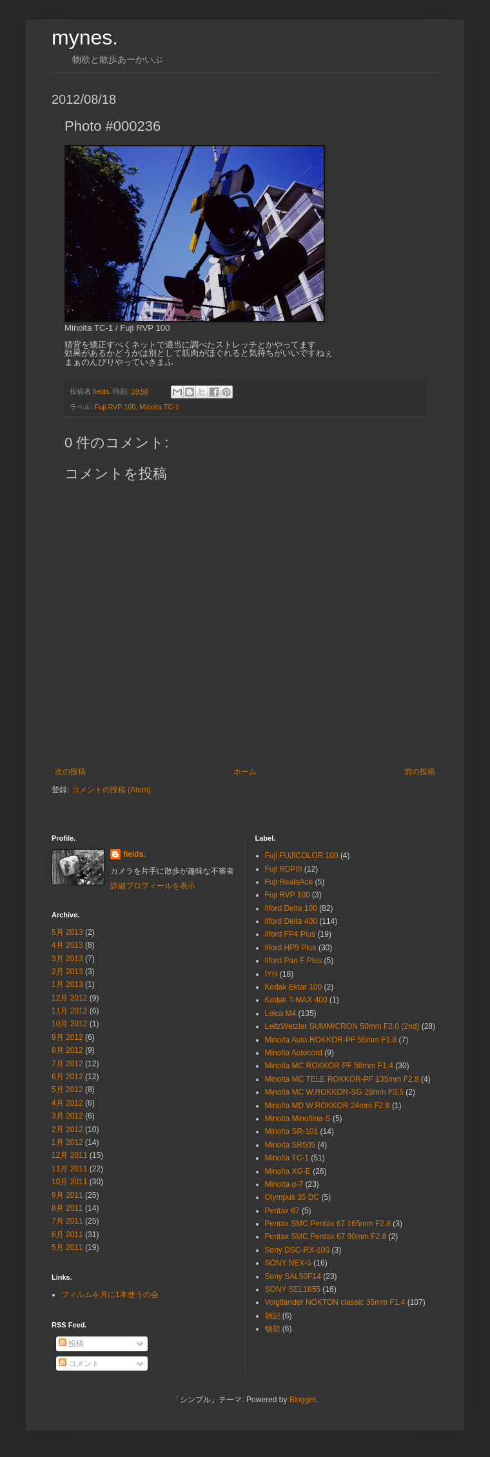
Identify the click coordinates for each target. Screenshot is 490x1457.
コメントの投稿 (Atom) (111, 789)
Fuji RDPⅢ (283, 869)
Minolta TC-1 (159, 407)
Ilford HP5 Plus (291, 947)
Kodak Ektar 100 (293, 987)
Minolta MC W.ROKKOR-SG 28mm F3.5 (334, 1092)
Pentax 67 (282, 1210)
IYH (271, 974)
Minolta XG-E (288, 1171)
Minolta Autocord (293, 1052)
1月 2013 (67, 984)
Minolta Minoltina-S (298, 1118)
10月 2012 (69, 1023)
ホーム (245, 771)
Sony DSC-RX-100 (297, 1250)
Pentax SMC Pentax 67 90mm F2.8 (326, 1236)
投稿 (71, 1343)
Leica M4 (281, 1013)
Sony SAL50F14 (293, 1276)
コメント (79, 1363)
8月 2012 (67, 1050)
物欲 (272, 1328)
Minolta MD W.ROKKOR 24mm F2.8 (327, 1105)
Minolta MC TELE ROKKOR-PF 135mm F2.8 (342, 1079)
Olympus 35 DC (292, 1197)
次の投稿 (70, 771)
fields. (134, 854)
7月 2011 (67, 1221)
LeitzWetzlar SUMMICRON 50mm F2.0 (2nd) (342, 1026)
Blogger (302, 1399)
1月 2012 (67, 1142)
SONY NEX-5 (288, 1262)
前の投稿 (419, 771)
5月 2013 (67, 932)
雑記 (272, 1315)
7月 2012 (67, 1063)
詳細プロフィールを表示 (152, 885)
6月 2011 (67, 1234)
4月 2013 (67, 945)
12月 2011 (69, 1155)
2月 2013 (67, 971)
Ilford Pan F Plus (293, 960)
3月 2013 (67, 958)
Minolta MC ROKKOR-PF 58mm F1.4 (329, 1065)
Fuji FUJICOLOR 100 (301, 855)
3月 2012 (67, 1115)
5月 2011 (67, 1247)
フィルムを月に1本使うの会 (110, 1294)
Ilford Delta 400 (291, 921)
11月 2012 (69, 1010)
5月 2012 (67, 1089)
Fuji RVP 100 (115, 407)
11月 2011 (69, 1168)
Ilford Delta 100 (291, 908)
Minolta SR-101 (291, 1131)
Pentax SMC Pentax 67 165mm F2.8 (328, 1223)
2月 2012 (67, 1129)
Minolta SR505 (290, 1144)
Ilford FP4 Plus (290, 934)
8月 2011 (67, 1208)
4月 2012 (67, 1103)
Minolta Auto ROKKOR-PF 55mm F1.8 (331, 1039)
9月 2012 (67, 1037)
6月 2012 (67, 1076)
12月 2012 (69, 997)
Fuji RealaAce (289, 881)
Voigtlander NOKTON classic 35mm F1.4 (335, 1302)
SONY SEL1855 (293, 1289)
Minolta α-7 (284, 1184)
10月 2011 (69, 1181)
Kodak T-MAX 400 (296, 999)
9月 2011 (67, 1195)
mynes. (85, 37)
